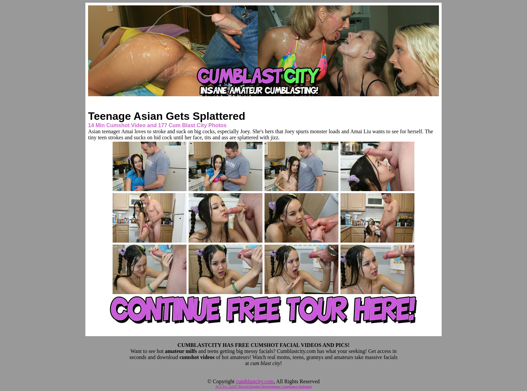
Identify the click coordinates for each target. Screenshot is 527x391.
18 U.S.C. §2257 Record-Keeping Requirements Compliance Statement (263, 386)
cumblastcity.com (255, 381)
